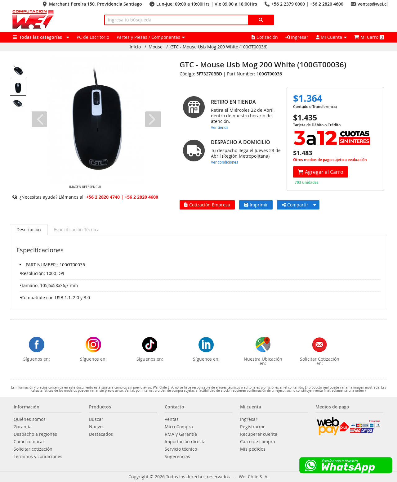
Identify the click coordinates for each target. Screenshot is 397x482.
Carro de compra (257, 441)
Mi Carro (369, 37)
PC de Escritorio (93, 37)
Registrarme (252, 427)
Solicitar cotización (33, 449)
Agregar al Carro (320, 172)
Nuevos (97, 427)
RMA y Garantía (181, 434)
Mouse (156, 47)
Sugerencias (177, 456)
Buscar (96, 419)
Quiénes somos (30, 419)
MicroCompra (179, 427)
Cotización (265, 37)
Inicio (135, 47)
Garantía (23, 427)
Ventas (172, 419)
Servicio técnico (181, 449)
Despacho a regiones (35, 434)
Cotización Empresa (207, 205)
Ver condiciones (224, 162)
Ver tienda (220, 127)
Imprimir (256, 205)
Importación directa (185, 441)
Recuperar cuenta (258, 434)
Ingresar (296, 37)
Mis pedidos (252, 449)
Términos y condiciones (38, 456)
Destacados (101, 434)
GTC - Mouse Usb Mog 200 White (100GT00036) (218, 47)
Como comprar (29, 441)
